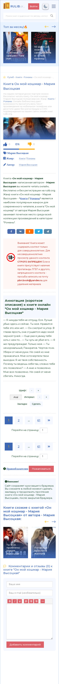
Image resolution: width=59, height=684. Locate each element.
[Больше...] (42, 601)
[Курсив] (14, 601)
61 (38, 420)
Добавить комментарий (25, 644)
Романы (7, 101)
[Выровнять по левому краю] (26, 601)
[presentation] (47, 26)
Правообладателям (17, 468)
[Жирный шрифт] (9, 601)
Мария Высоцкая (17, 153)
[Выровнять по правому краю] (36, 601)
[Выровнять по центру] (31, 601)
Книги (51, 99)
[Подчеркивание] (19, 601)
